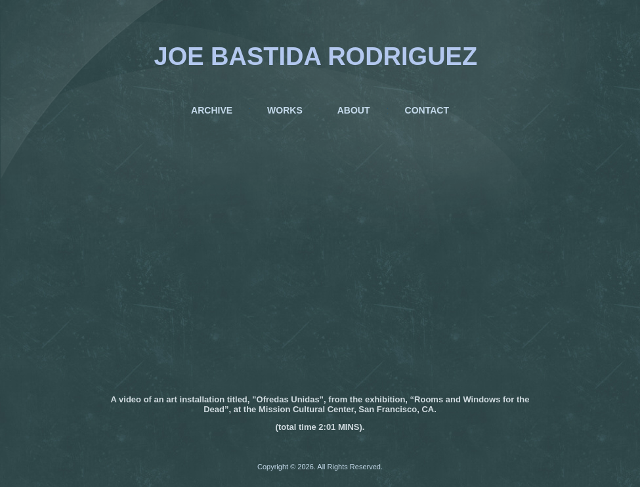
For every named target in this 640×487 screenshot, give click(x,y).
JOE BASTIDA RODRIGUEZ (316, 56)
